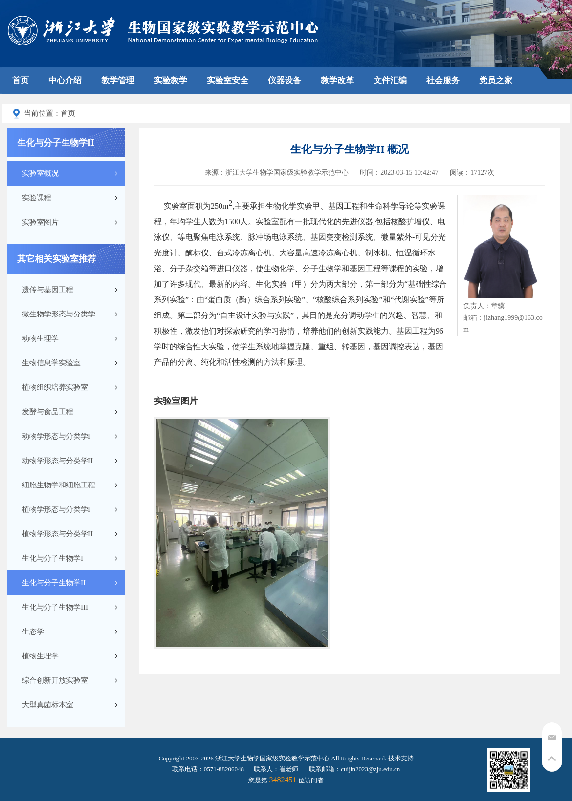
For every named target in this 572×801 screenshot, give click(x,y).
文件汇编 (390, 80)
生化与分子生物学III (55, 607)
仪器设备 (284, 80)
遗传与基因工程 (47, 290)
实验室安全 (227, 80)
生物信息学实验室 (51, 363)
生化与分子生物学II (54, 583)
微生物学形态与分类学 (58, 314)
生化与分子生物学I (52, 558)
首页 (20, 80)
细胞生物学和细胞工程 (58, 485)
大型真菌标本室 (47, 705)
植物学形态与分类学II (57, 534)
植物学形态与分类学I (56, 509)
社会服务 (443, 80)
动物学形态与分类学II (57, 460)
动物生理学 (40, 338)
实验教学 (170, 80)
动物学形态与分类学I (56, 436)
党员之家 (495, 80)
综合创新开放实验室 (55, 680)
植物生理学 (40, 656)
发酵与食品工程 (47, 412)
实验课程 (36, 198)
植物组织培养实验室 (55, 387)
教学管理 (117, 80)
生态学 (33, 631)
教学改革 (337, 80)
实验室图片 (40, 222)
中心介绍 (65, 80)
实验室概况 (40, 173)
